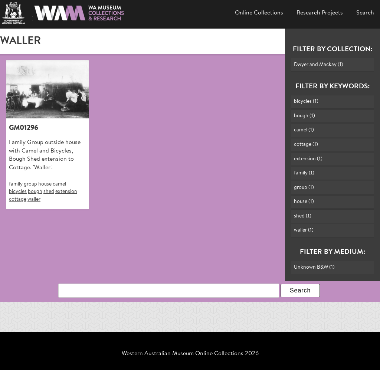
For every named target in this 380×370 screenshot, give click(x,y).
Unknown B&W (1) (314, 267)
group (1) (304, 187)
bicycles (18, 191)
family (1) (304, 173)
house (45, 184)
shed (48, 191)
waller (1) (304, 230)
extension (66, 191)
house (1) (304, 201)
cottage (17, 199)
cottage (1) (306, 144)
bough (35, 191)
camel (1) (304, 130)
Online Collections (259, 13)
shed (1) (302, 216)
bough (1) (304, 116)
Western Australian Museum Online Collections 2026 (190, 354)
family (16, 184)
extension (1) (308, 159)
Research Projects (320, 13)
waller (33, 199)
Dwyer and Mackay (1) (318, 65)
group (30, 184)
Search (365, 13)
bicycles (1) (306, 101)
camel (59, 184)
